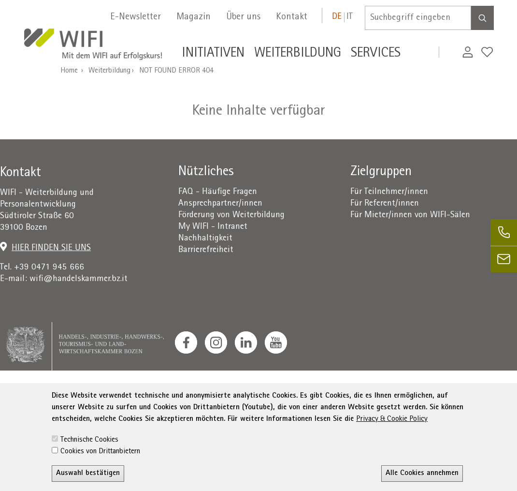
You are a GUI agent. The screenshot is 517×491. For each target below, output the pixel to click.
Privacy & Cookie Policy (392, 437)
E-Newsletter (135, 17)
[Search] (482, 18)
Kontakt (291, 17)
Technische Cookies (89, 458)
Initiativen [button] (213, 54)
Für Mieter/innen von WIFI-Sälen (410, 215)
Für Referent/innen (384, 203)
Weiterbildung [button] (297, 54)
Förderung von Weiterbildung (231, 215)
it (349, 17)
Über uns (243, 17)
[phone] (503, 232)
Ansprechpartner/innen (220, 203)
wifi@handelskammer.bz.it (78, 279)
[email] (503, 259)
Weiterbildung (109, 71)
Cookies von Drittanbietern (100, 470)
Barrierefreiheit (205, 250)
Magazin (193, 17)
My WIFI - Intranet (212, 227)
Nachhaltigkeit (205, 238)
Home (69, 71)
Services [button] (376, 54)
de (337, 17)
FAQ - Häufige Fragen (217, 192)
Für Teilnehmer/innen (389, 192)
